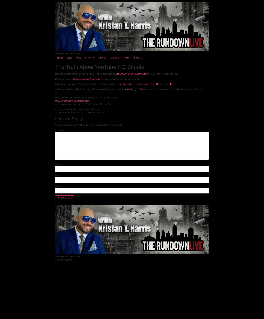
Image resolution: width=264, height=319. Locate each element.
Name (58, 165)
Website (59, 186)
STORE (102, 58)
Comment (60, 130)
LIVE (69, 58)
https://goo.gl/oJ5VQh (134, 89)
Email (58, 175)
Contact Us (115, 58)
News (78, 58)
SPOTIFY (89, 58)
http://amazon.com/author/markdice (72, 101)
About (127, 58)
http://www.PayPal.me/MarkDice (130, 74)
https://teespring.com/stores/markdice (136, 84)
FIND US (138, 58)
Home (60, 58)
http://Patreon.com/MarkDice (86, 79)
